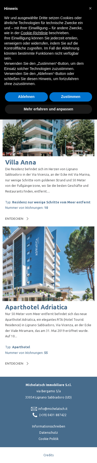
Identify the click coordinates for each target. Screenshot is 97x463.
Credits (48, 455)
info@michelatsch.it (53, 408)
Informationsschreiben (48, 426)
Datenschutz (48, 432)
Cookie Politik (48, 438)
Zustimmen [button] (70, 97)
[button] (90, 8)
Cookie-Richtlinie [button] (34, 33)
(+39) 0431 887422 (52, 415)
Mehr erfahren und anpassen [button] (48, 109)
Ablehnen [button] (26, 97)
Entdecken (14, 218)
